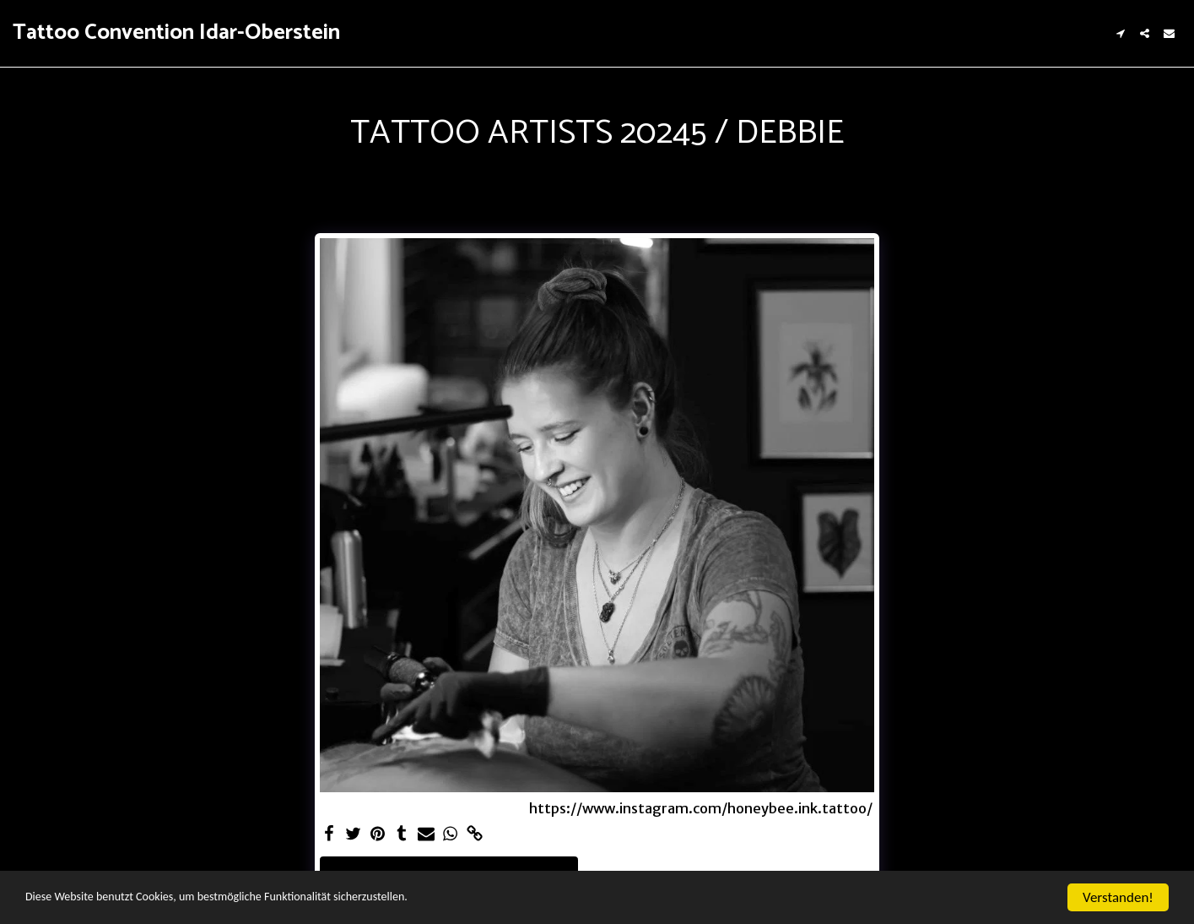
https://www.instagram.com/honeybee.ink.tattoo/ (701, 809)
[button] (1120, 33)
